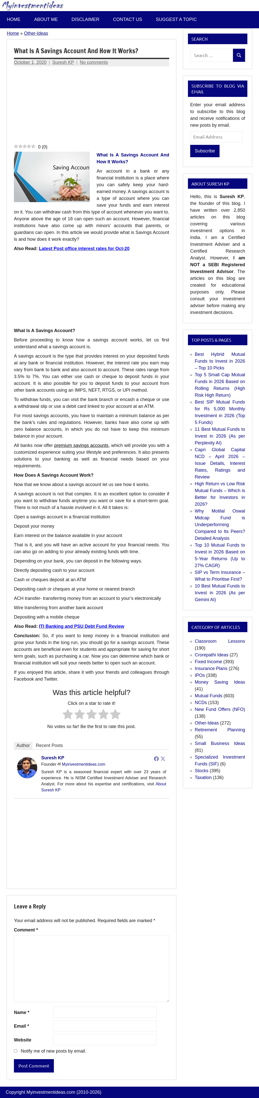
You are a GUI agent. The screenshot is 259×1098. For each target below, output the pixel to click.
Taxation (203, 777)
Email (21, 1026)
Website (22, 1039)
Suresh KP (63, 62)
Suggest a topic (176, 19)
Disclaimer (85, 19)
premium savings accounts (81, 445)
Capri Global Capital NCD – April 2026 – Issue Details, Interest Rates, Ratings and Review (220, 463)
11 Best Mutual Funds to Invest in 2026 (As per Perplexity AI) (220, 436)
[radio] (67, 715)
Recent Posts (49, 745)
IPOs (200, 675)
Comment (26, 929)
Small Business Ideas (220, 743)
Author (23, 745)
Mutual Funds (208, 695)
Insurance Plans (211, 668)
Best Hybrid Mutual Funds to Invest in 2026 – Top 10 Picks (220, 361)
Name (21, 1012)
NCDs (201, 702)
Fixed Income (208, 661)
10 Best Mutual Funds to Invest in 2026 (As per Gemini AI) (220, 592)
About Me (46, 19)
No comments (94, 62)
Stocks (201, 770)
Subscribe (205, 150)
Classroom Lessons (220, 641)
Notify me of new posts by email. (53, 1051)
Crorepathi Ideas (211, 654)
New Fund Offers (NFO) (220, 709)
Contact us (127, 19)
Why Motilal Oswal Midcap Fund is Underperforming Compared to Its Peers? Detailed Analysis (220, 524)
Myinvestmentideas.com (83, 764)
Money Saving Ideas (220, 682)
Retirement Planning (220, 729)
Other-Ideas (36, 33)
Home (13, 19)
